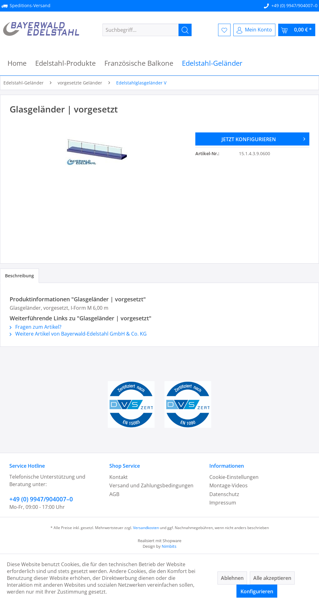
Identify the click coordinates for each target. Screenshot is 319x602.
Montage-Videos (228, 485)
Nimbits (169, 546)
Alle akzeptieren (272, 578)
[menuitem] (147, 30)
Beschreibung (19, 276)
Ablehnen (232, 578)
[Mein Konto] (254, 30)
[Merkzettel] (224, 30)
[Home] (17, 63)
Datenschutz (224, 494)
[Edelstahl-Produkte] (65, 63)
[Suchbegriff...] (147, 30)
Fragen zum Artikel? (35, 326)
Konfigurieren (256, 591)
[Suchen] (185, 30)
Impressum (222, 502)
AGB (114, 494)
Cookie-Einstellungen (234, 477)
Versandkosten (146, 527)
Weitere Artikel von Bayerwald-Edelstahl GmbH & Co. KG (78, 333)
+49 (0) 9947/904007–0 (294, 5)
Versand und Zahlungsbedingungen (151, 485)
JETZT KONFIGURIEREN (263, 138)
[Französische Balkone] (139, 63)
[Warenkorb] (296, 30)
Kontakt (118, 477)
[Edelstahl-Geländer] (212, 63)
